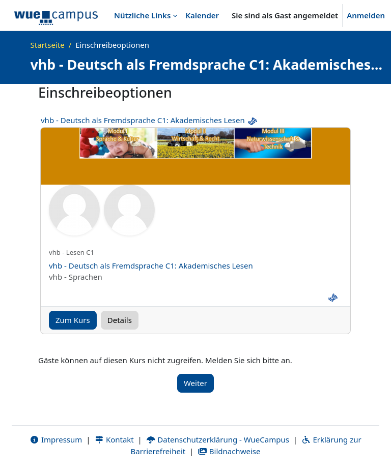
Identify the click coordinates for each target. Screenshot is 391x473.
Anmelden (366, 15)
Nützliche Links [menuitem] (142, 15)
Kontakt (114, 439)
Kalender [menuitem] (202, 15)
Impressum (56, 439)
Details (119, 320)
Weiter (195, 383)
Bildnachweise (229, 451)
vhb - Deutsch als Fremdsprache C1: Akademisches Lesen (143, 120)
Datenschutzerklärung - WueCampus (217, 439)
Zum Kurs (72, 320)
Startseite (48, 45)
